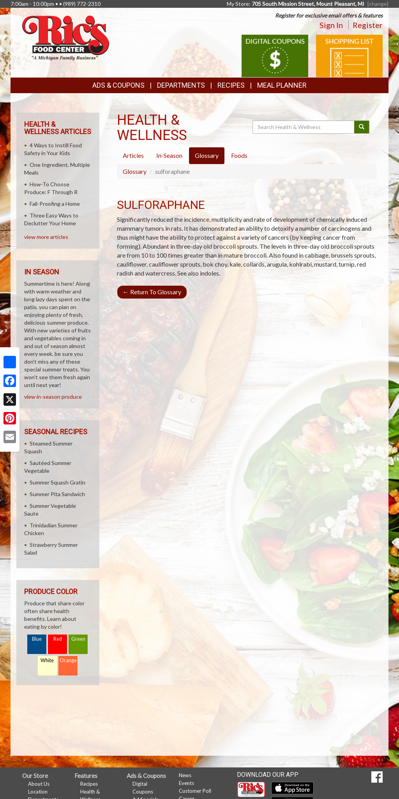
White (47, 660)
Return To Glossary (152, 291)
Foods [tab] (239, 155)
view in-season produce (53, 396)
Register (368, 25)
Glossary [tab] (207, 155)
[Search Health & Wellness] (303, 127)
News (185, 775)
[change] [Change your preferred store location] (377, 3)
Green (78, 639)
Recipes (231, 85)
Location (38, 791)
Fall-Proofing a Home (55, 203)
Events (186, 783)
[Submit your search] (361, 127)
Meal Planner (282, 85)
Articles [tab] (133, 155)
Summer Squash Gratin (57, 482)
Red (57, 639)
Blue (37, 639)
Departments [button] (181, 85)
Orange (68, 660)
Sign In (331, 25)
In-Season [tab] (169, 155)
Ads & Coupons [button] (118, 85)
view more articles (46, 236)
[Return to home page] (65, 37)
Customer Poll (195, 791)
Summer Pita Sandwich (57, 494)
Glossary (135, 171)
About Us (38, 784)
